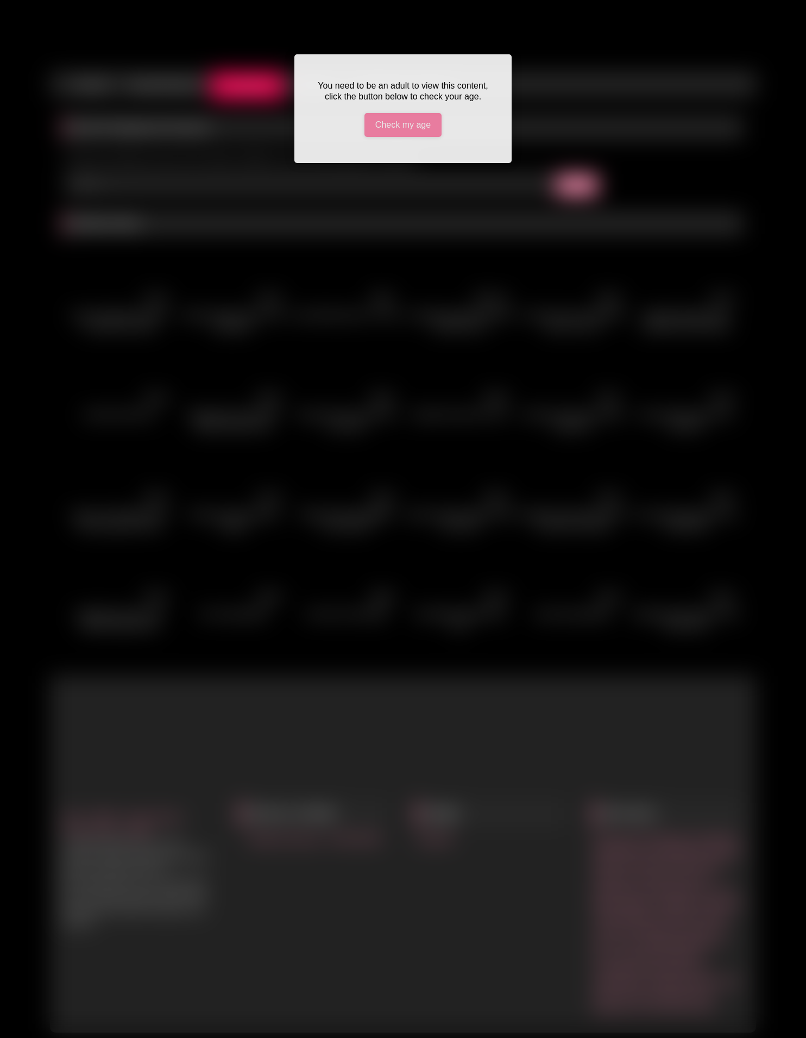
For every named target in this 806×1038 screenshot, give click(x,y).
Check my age (403, 124)
